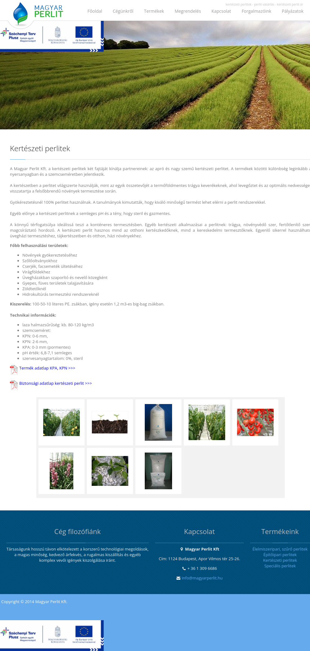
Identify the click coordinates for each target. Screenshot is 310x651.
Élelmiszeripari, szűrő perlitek (280, 549)
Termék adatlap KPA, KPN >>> (47, 368)
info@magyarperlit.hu (202, 578)
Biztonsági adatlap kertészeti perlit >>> (55, 383)
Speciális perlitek (280, 566)
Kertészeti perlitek (280, 560)
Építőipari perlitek (280, 554)
